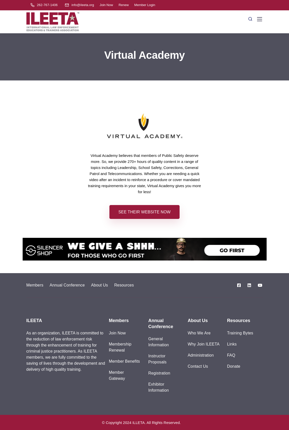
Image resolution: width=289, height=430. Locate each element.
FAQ (231, 355)
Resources (124, 285)
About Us (99, 285)
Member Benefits (124, 361)
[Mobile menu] (259, 19)
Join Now (106, 5)
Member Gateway (117, 375)
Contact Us (198, 366)
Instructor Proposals (157, 359)
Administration (201, 355)
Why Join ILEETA (204, 344)
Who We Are (199, 333)
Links (232, 344)
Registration (159, 373)
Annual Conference (67, 285)
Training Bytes (240, 333)
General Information (158, 342)
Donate (233, 366)
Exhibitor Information (158, 387)
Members (35, 285)
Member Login (144, 5)
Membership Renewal (120, 347)
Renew (123, 5)
